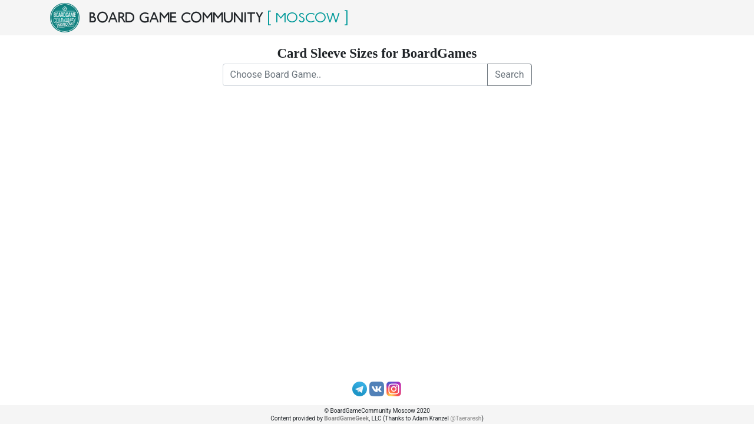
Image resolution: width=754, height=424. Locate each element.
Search (509, 74)
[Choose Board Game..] (355, 75)
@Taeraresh (465, 418)
